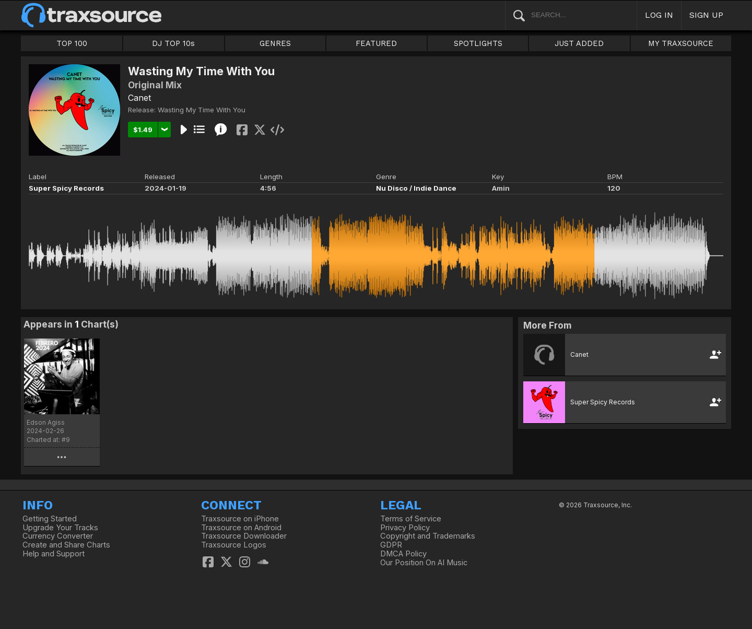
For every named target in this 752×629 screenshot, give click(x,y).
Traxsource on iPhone (240, 518)
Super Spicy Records (66, 188)
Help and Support (53, 553)
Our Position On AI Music (423, 562)
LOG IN (659, 15)
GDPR (391, 545)
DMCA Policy (403, 553)
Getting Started (49, 518)
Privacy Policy (405, 527)
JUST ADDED (579, 43)
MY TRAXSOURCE (680, 43)
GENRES (275, 43)
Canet (139, 97)
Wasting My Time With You (201, 110)
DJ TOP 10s (173, 43)
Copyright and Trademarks (427, 536)
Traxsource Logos (233, 545)
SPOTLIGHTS (478, 43)
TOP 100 (71, 43)
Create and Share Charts (66, 545)
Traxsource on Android (241, 527)
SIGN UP (706, 15)
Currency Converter (57, 536)
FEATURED (376, 43)
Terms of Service (410, 518)
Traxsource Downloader (244, 536)
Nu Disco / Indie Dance (416, 188)
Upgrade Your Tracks (60, 527)
